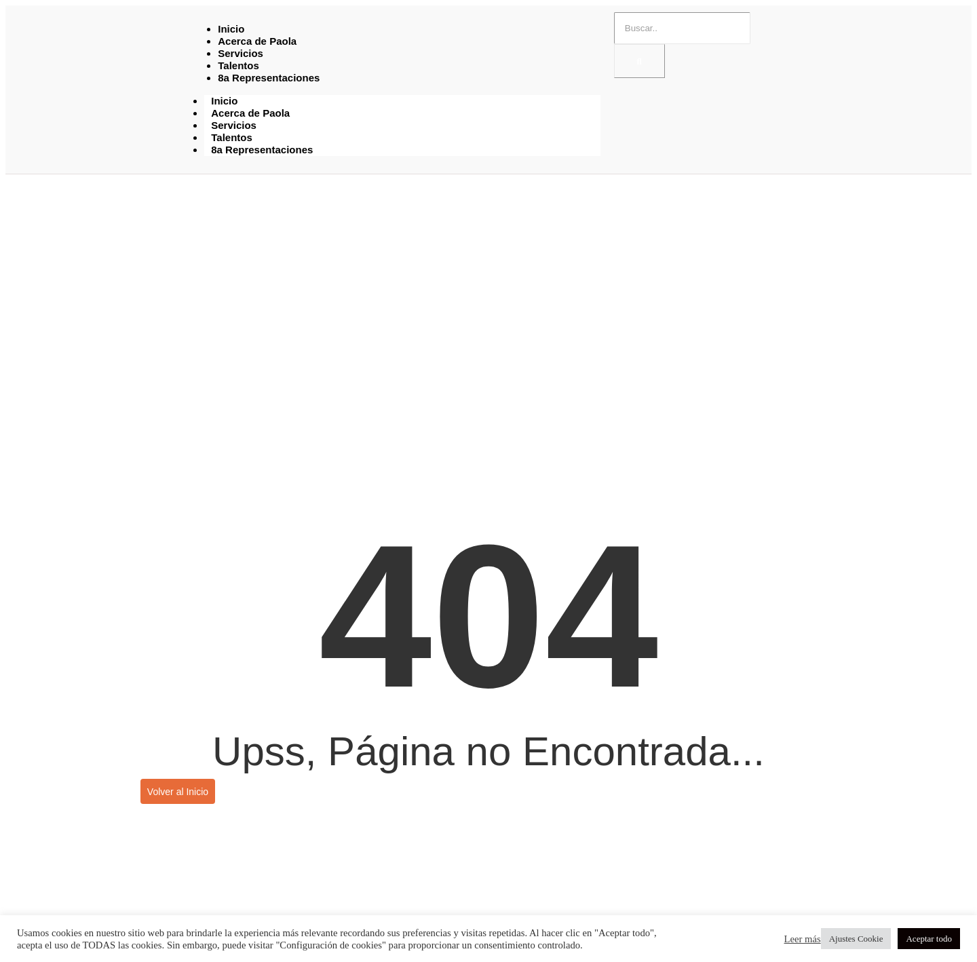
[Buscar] (682, 28)
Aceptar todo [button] (929, 939)
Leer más (802, 939)
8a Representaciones (269, 77)
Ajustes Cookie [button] (856, 939)
